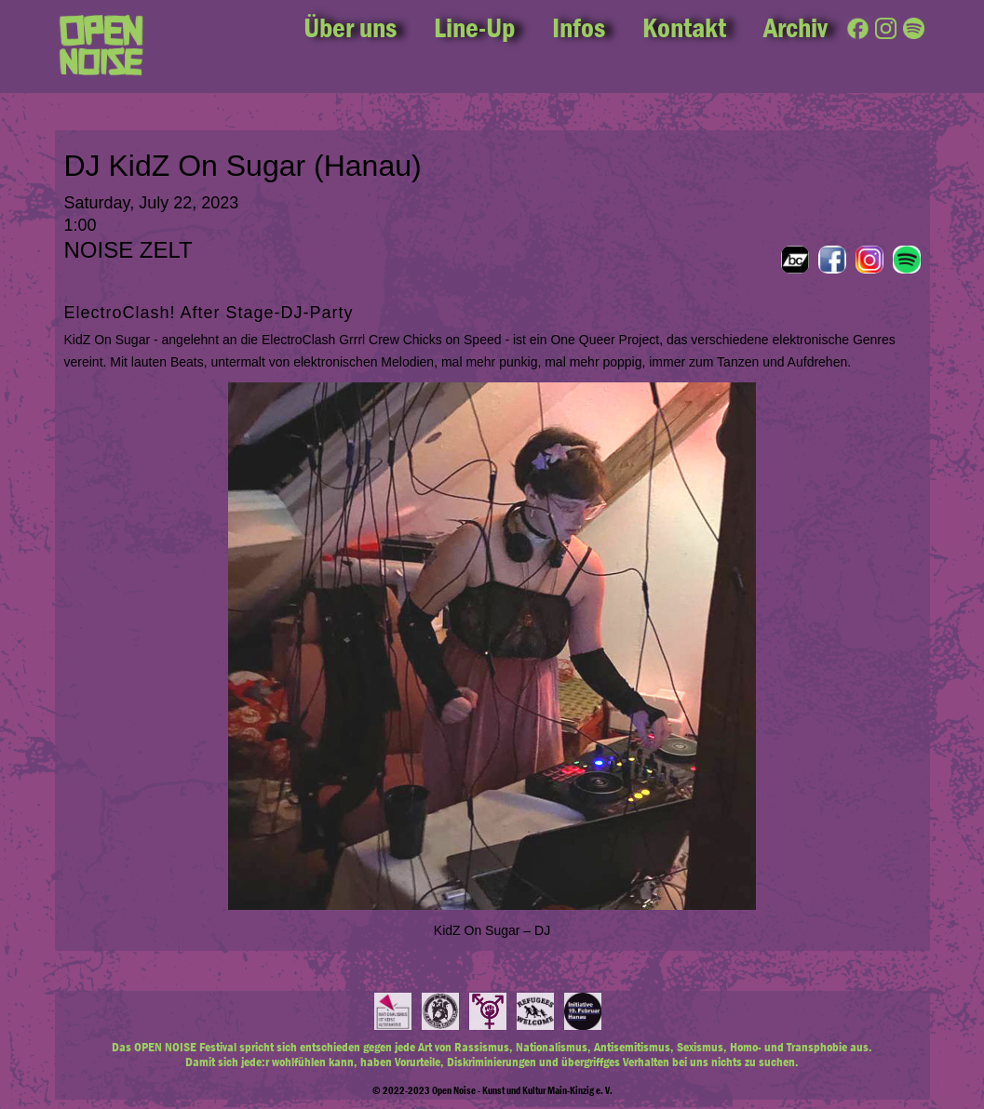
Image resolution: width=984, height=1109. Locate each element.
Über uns (350, 28)
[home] (101, 46)
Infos (578, 28)
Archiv (795, 28)
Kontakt (684, 28)
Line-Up (474, 28)
